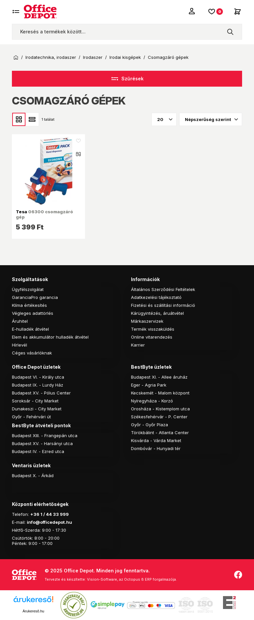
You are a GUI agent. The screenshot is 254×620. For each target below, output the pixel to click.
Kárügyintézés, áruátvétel (157, 313)
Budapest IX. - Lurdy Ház (37, 385)
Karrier (138, 345)
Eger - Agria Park (148, 385)
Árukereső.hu (33, 611)
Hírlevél (19, 345)
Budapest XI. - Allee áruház (159, 377)
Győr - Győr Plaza (149, 424)
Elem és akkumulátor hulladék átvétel (50, 337)
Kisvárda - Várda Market (156, 440)
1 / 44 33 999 (54, 514)
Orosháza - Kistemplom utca (160, 408)
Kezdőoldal (16, 57)
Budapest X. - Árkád (33, 475)
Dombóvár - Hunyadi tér (156, 448)
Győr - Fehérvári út (31, 416)
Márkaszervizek (147, 321)
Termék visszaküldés (152, 329)
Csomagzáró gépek (168, 57)
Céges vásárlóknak (32, 352)
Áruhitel (20, 321)
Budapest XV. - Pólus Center (41, 392)
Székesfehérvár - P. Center (159, 416)
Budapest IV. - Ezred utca (38, 451)
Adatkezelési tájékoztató (156, 297)
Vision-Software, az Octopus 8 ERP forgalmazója (131, 579)
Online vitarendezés (151, 337)
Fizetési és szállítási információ (163, 305)
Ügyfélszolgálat (28, 289)
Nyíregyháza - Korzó (152, 400)
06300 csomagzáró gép (44, 214)
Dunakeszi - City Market (37, 408)
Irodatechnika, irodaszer (50, 57)
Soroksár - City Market (35, 400)
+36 (34, 514)
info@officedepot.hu (49, 522)
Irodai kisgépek (125, 57)
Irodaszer (93, 57)
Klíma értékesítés (29, 305)
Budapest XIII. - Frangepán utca (44, 435)
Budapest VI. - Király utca (38, 377)
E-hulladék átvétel (30, 329)
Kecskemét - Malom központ (160, 392)
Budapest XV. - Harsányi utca (42, 443)
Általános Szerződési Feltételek (163, 289)
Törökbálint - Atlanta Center (160, 432)
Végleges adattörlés (32, 313)
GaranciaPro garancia (35, 297)
